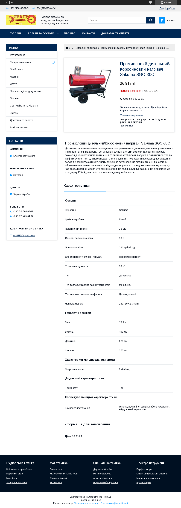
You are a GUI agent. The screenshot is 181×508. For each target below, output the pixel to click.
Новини (14, 76)
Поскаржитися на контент (86, 503)
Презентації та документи (25, 91)
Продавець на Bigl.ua (90, 500)
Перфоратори (144, 469)
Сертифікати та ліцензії (24, 105)
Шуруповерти (143, 482)
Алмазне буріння (102, 478)
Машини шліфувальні (148, 478)
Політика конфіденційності (114, 503)
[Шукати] (150, 20)
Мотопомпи (56, 482)
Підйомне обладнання (105, 482)
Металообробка (102, 473)
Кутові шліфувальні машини (151, 473)
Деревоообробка (102, 469)
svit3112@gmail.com (24, 235)
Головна (15, 33)
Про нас (69, 33)
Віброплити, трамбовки (19, 469)
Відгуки (14, 112)
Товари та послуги (41, 33)
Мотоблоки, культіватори (63, 473)
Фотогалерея (17, 55)
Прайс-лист (16, 69)
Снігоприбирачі (58, 478)
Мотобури (11, 478)
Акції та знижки (19, 127)
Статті (13, 83)
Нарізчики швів (14, 473)
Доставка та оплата (115, 33)
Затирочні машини (16, 482)
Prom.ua (107, 497)
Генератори (56, 469)
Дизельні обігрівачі (86, 47)
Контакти (88, 33)
